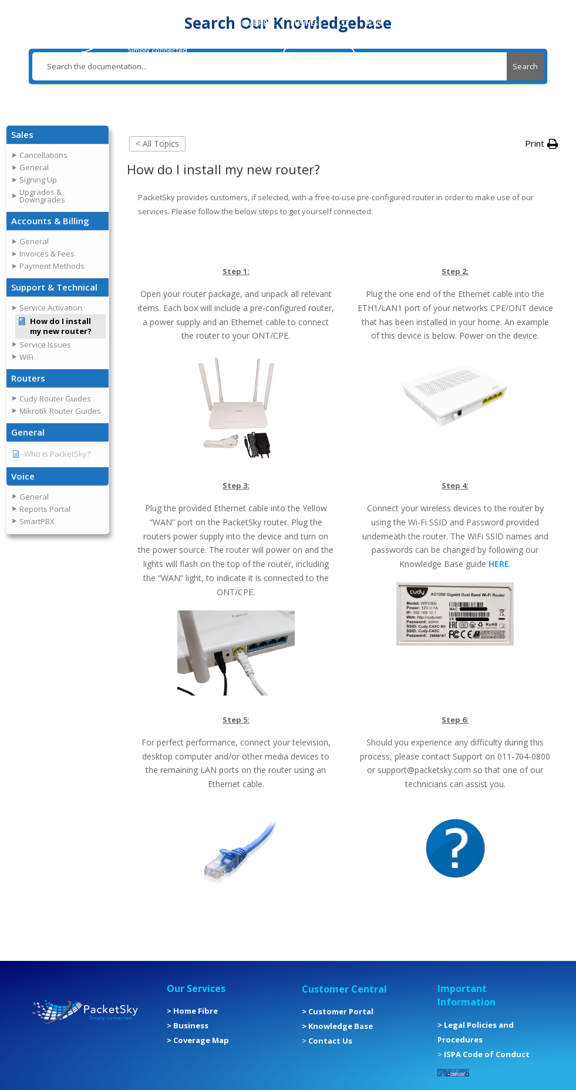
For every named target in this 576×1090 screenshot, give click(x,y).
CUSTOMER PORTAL (432, 23)
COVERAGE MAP (319, 58)
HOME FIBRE (256, 23)
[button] (57, 135)
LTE (343, 23)
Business (190, 1025)
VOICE (374, 23)
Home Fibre (195, 1010)
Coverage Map (201, 1040)
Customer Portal (340, 1011)
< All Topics (157, 143)
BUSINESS (306, 23)
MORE (246, 58)
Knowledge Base (340, 1026)
